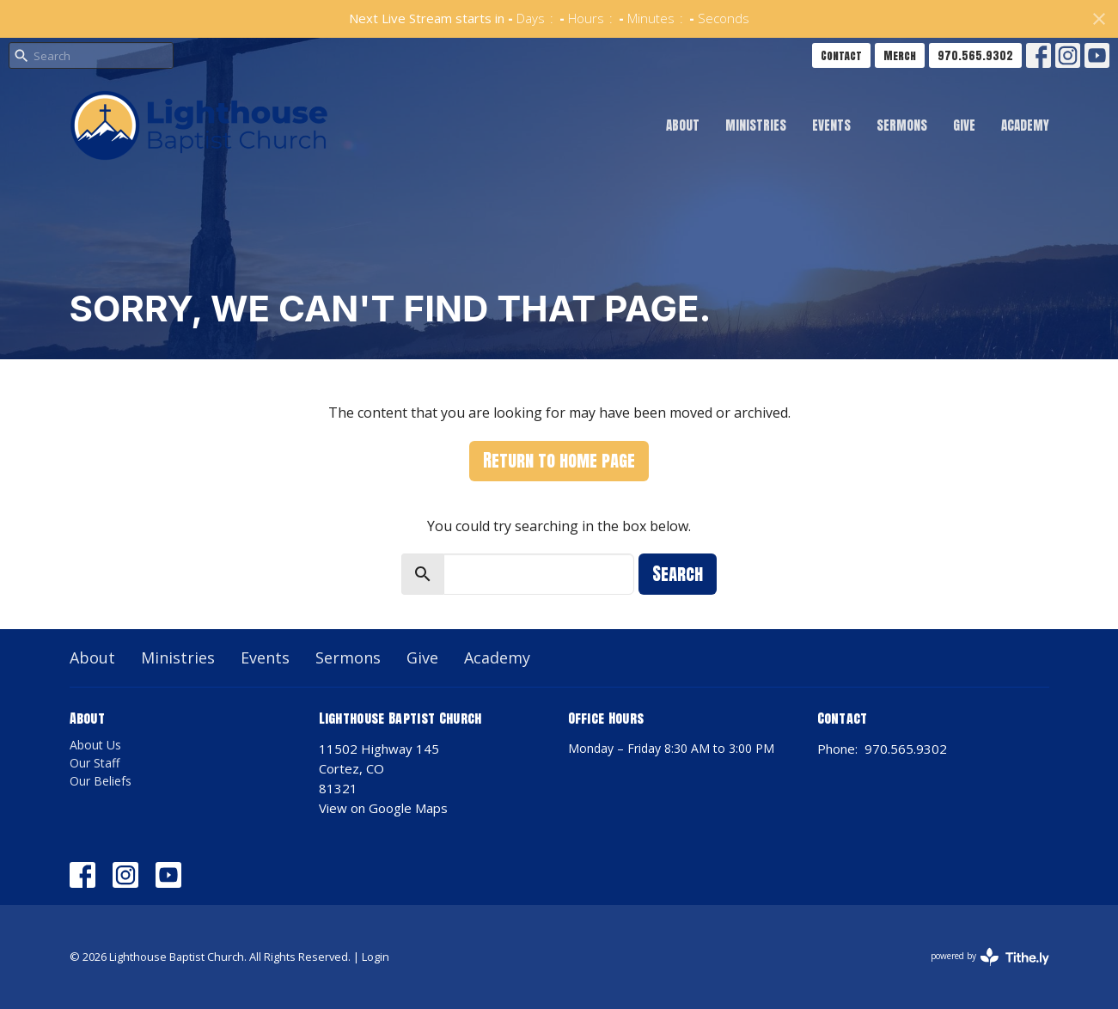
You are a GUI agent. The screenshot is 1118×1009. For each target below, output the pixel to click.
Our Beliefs (100, 781)
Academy (1025, 125)
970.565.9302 (975, 55)
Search (677, 573)
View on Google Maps (383, 807)
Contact (841, 55)
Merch (899, 55)
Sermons (902, 125)
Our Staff (94, 763)
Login (375, 956)
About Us (95, 745)
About (683, 125)
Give (964, 125)
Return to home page (559, 460)
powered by (990, 957)
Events (831, 125)
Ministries (755, 125)
